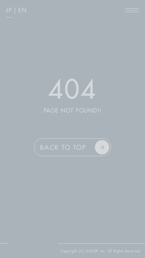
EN (22, 10)
